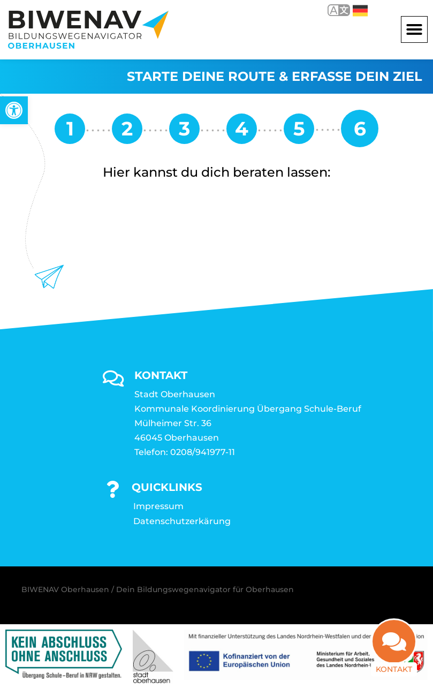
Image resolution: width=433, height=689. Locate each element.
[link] (14, 110)
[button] (414, 29)
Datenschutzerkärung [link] (182, 521)
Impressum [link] (158, 506)
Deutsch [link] (360, 10)
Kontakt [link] (394, 662)
